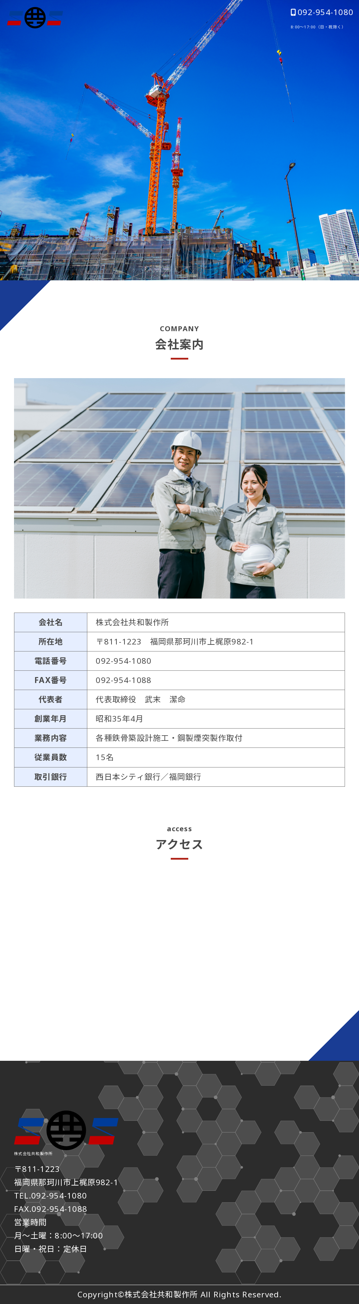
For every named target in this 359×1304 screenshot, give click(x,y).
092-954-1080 (322, 12)
